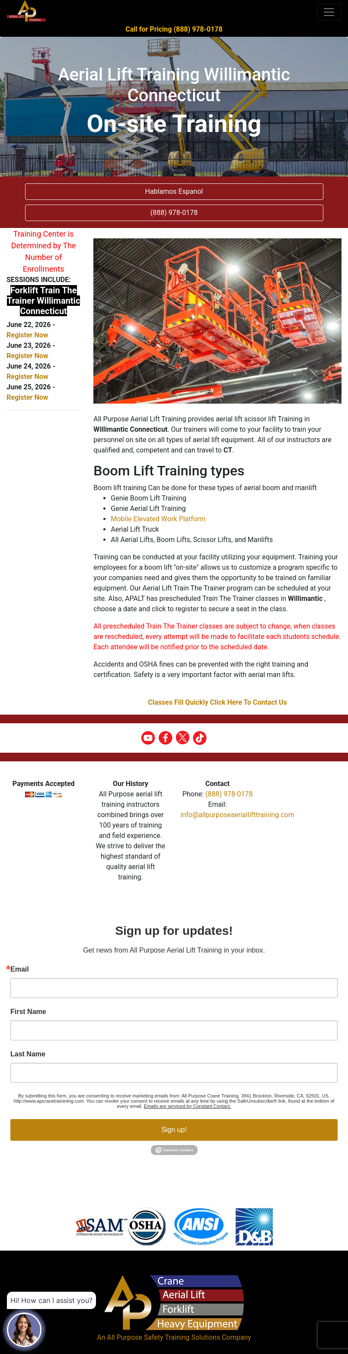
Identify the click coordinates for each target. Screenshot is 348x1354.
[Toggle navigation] (329, 12)
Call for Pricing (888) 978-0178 (173, 29)
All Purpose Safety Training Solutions (163, 1337)
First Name (28, 1011)
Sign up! (174, 1129)
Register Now (27, 335)
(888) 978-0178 (228, 794)
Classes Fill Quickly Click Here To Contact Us (217, 702)
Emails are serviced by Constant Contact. (187, 1106)
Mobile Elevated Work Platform (158, 519)
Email (19, 969)
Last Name (27, 1054)
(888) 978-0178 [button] (174, 213)
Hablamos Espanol (174, 191)
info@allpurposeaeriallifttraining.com (237, 815)
